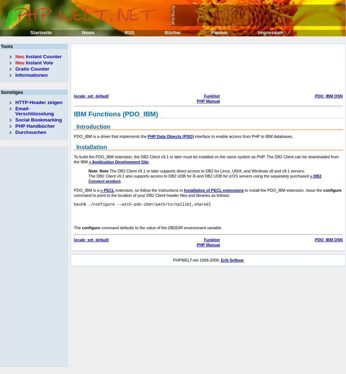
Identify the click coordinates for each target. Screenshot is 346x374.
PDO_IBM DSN (329, 96)
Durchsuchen (30, 132)
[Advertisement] (105, 69)
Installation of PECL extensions (214, 190)
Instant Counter (38, 56)
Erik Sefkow (232, 260)
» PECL (108, 190)
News (88, 32)
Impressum (270, 32)
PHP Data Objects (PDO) (171, 136)
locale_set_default (91, 96)
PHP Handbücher (35, 126)
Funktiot (212, 96)
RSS (129, 32)
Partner (219, 32)
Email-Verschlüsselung (34, 111)
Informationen (31, 75)
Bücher (173, 32)
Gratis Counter (32, 69)
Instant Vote (34, 62)
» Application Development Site (119, 162)
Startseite (41, 32)
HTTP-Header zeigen (39, 102)
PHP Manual (208, 101)
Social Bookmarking (38, 120)
